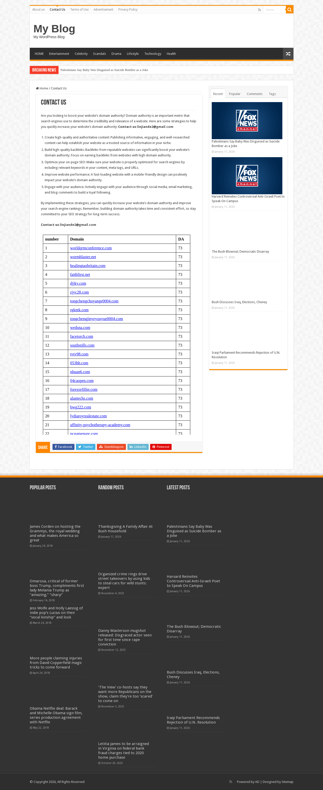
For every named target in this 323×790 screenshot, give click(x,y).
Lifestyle (133, 54)
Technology (152, 54)
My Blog (54, 28)
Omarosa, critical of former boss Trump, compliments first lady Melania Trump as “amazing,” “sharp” (57, 588)
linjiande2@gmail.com (155, 127)
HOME (39, 54)
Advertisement (103, 9)
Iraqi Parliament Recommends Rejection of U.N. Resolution (193, 720)
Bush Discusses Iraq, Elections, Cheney (239, 302)
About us (38, 9)
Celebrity (81, 54)
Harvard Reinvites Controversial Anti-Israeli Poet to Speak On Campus (193, 581)
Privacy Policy (128, 9)
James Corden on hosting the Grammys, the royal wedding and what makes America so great (55, 533)
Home (42, 88)
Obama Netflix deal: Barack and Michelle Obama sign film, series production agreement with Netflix (56, 715)
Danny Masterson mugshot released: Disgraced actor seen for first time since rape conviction (125, 637)
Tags (272, 94)
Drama (116, 54)
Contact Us (57, 9)
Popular (234, 94)
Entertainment (59, 54)
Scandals (99, 54)
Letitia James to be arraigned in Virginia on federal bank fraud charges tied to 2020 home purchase (123, 750)
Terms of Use (79, 9)
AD (257, 782)
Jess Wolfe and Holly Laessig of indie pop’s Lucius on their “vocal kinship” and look (56, 612)
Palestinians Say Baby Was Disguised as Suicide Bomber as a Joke (104, 70)
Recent (218, 94)
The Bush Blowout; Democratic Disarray (240, 251)
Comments (254, 94)
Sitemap (287, 782)
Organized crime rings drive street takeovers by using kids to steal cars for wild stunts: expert (124, 581)
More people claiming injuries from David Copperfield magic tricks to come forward (56, 662)
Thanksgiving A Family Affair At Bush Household (125, 528)
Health (171, 54)
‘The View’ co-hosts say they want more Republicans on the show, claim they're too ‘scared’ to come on (125, 694)
